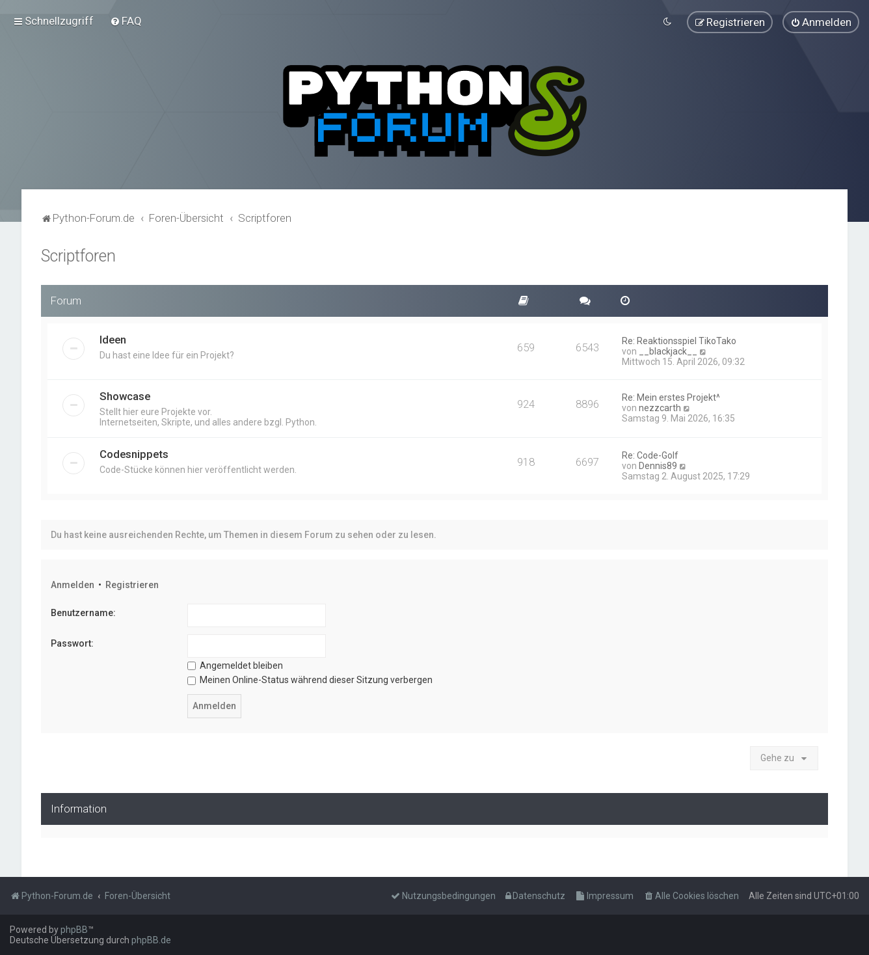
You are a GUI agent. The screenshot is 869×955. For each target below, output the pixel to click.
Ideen (113, 338)
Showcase (125, 394)
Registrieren (132, 583)
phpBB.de (151, 940)
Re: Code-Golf (650, 454)
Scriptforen (78, 254)
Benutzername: (83, 611)
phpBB (74, 929)
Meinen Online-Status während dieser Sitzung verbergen (310, 678)
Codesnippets (134, 452)
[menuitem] (126, 20)
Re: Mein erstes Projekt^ (671, 396)
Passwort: (72, 642)
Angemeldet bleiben (235, 663)
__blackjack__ (668, 350)
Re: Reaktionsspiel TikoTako (679, 339)
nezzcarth (660, 406)
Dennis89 (658, 464)
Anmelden (72, 583)
